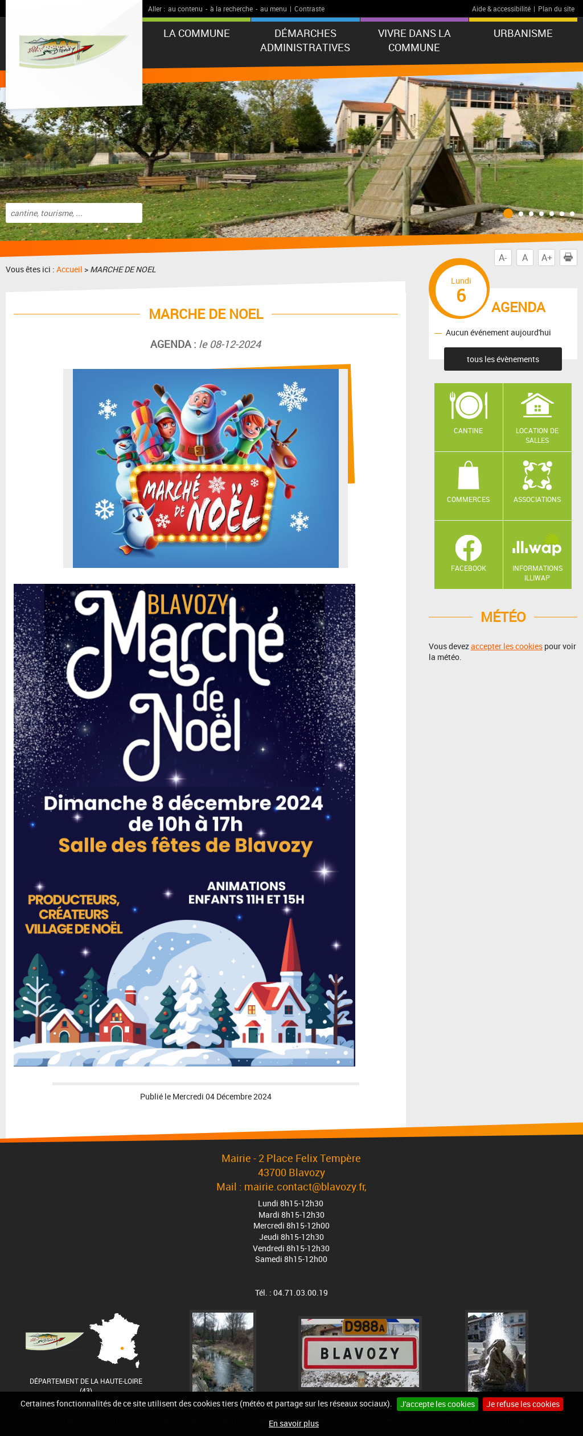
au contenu (185, 8)
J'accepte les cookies (437, 1403)
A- (503, 257)
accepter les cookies (507, 646)
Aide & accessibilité (501, 8)
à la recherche (231, 8)
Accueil (69, 269)
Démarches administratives (305, 40)
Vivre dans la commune (414, 40)
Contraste (309, 8)
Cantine (468, 430)
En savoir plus (294, 1423)
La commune (196, 33)
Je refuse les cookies (523, 1403)
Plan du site (556, 8)
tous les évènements (503, 359)
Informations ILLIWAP (537, 572)
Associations (537, 499)
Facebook (468, 567)
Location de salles (537, 435)
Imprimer (570, 257)
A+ (546, 257)
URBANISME (523, 33)
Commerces (468, 499)
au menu (273, 8)
